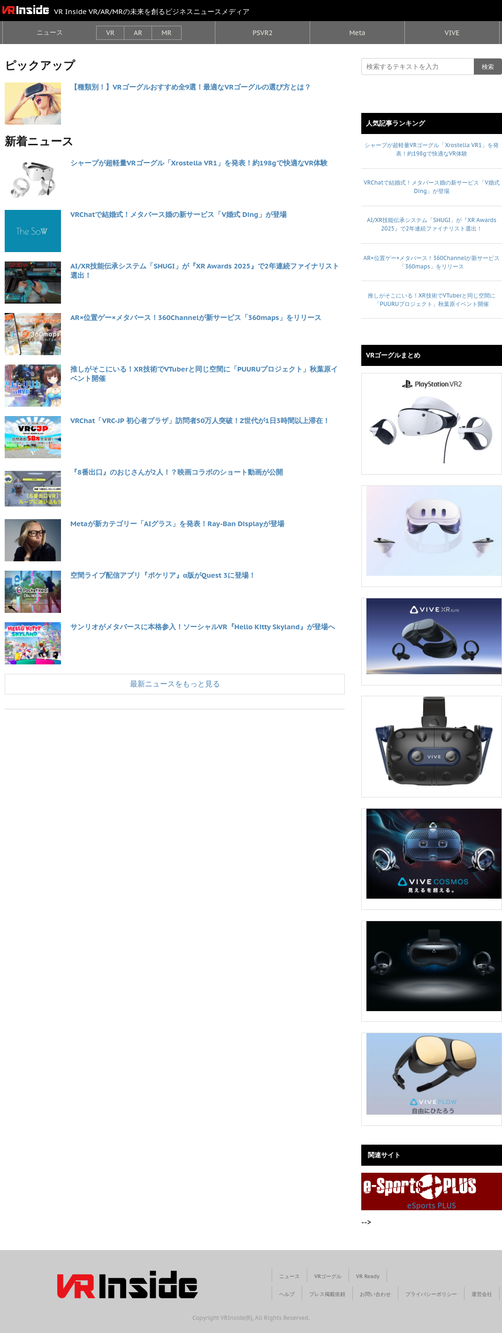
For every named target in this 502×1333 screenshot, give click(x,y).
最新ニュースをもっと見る (175, 683)
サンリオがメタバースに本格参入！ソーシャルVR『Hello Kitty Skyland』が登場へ (202, 626)
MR (166, 33)
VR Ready (368, 1276)
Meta (357, 33)
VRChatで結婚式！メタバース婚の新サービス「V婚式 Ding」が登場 (178, 214)
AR (138, 33)
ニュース (50, 32)
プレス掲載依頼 (327, 1294)
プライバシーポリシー (431, 1294)
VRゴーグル (328, 1276)
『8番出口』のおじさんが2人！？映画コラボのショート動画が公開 (176, 472)
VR (110, 33)
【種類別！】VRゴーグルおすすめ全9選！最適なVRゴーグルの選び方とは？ (190, 86)
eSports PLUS (420, 1191)
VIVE (452, 33)
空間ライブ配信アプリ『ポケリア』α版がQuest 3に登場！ (163, 575)
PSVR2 (262, 33)
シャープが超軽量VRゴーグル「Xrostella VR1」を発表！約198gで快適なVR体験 (198, 162)
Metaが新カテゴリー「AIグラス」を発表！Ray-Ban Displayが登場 (177, 523)
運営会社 (482, 1294)
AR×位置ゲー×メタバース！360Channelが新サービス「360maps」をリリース (195, 317)
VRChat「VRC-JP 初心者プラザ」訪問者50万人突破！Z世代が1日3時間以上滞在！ (200, 420)
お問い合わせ (375, 1294)
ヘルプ (287, 1294)
